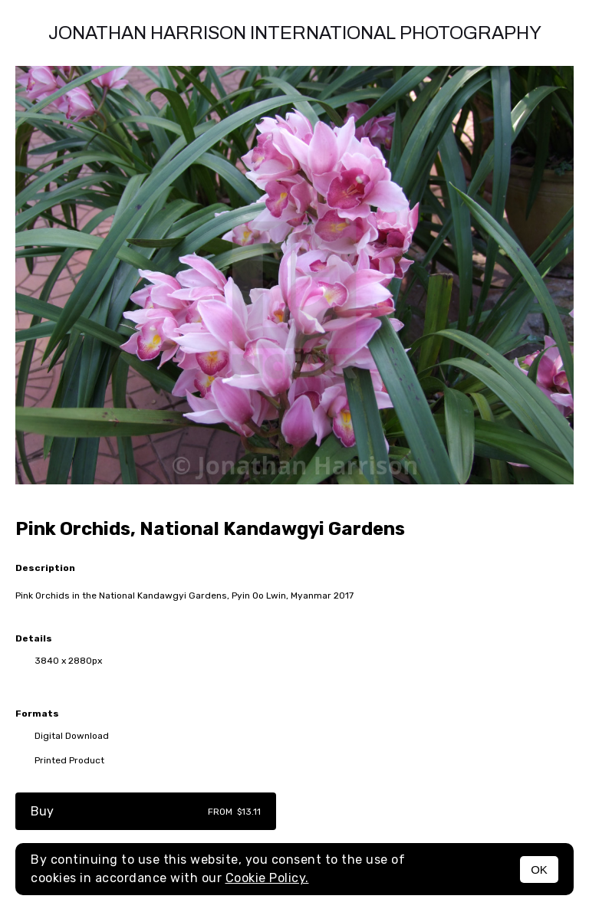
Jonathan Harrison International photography (294, 33)
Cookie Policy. (267, 878)
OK (539, 869)
